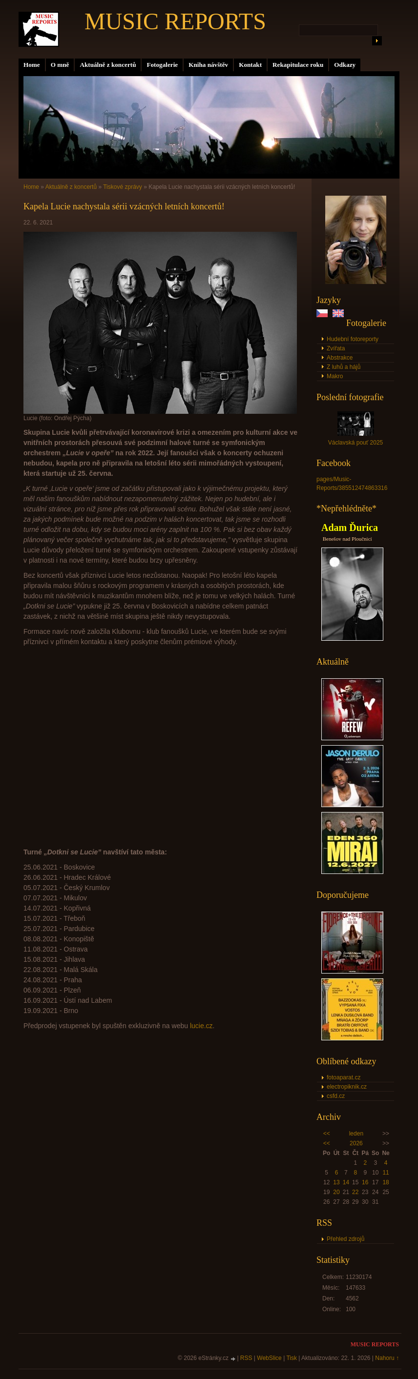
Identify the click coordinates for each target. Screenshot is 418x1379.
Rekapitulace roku (297, 64)
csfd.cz (336, 1096)
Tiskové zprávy (122, 186)
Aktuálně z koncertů (108, 64)
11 (385, 1172)
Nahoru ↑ (387, 1358)
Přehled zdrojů (345, 1239)
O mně (60, 64)
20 (336, 1192)
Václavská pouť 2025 (355, 442)
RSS (246, 1358)
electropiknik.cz (347, 1086)
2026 (356, 1143)
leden (356, 1133)
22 (355, 1192)
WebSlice (269, 1358)
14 (346, 1182)
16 (365, 1182)
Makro (335, 376)
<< (326, 1133)
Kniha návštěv (208, 64)
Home (31, 64)
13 (336, 1182)
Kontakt (250, 64)
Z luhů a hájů (343, 367)
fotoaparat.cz (343, 1077)
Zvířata (336, 348)
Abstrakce (340, 357)
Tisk (291, 1358)
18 (385, 1182)
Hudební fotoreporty (352, 339)
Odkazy (344, 64)
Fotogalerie (162, 64)
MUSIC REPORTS (175, 21)
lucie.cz (201, 1026)
